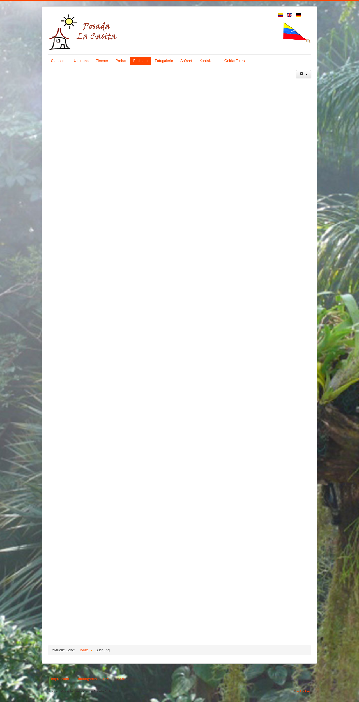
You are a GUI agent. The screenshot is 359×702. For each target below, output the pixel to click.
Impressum (60, 679)
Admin (121, 679)
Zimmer (102, 61)
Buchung (140, 61)
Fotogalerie (164, 61)
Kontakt (205, 61)
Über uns (81, 61)
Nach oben (302, 691)
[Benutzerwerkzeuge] (303, 74)
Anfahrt (186, 61)
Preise (121, 61)
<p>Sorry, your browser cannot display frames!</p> (172, 358)
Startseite (58, 61)
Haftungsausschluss (92, 679)
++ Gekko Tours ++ (234, 61)
